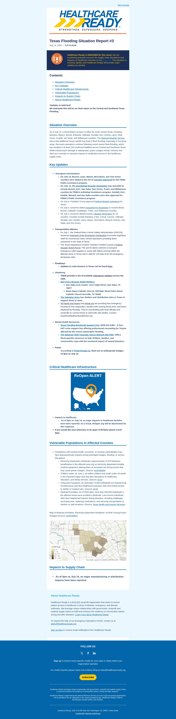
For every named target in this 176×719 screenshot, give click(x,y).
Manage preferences (92, 713)
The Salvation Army (70, 297)
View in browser (123, 5)
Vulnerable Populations (67, 92)
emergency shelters (103, 275)
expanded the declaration (96, 207)
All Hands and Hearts (70, 303)
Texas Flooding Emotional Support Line (80, 325)
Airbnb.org (89, 303)
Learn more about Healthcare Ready (92, 614)
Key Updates (61, 85)
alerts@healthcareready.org (63, 624)
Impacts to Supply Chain (67, 96)
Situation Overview (65, 82)
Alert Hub (107, 60)
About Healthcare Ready (67, 99)
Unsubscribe (80, 713)
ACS (99, 479)
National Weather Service (113, 138)
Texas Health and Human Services (108, 504)
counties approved (103, 180)
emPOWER (99, 470)
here (110, 266)
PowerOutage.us (82, 351)
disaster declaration (103, 214)
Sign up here (57, 630)
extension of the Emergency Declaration (88, 235)
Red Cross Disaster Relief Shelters (77, 282)
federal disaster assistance (107, 201)
